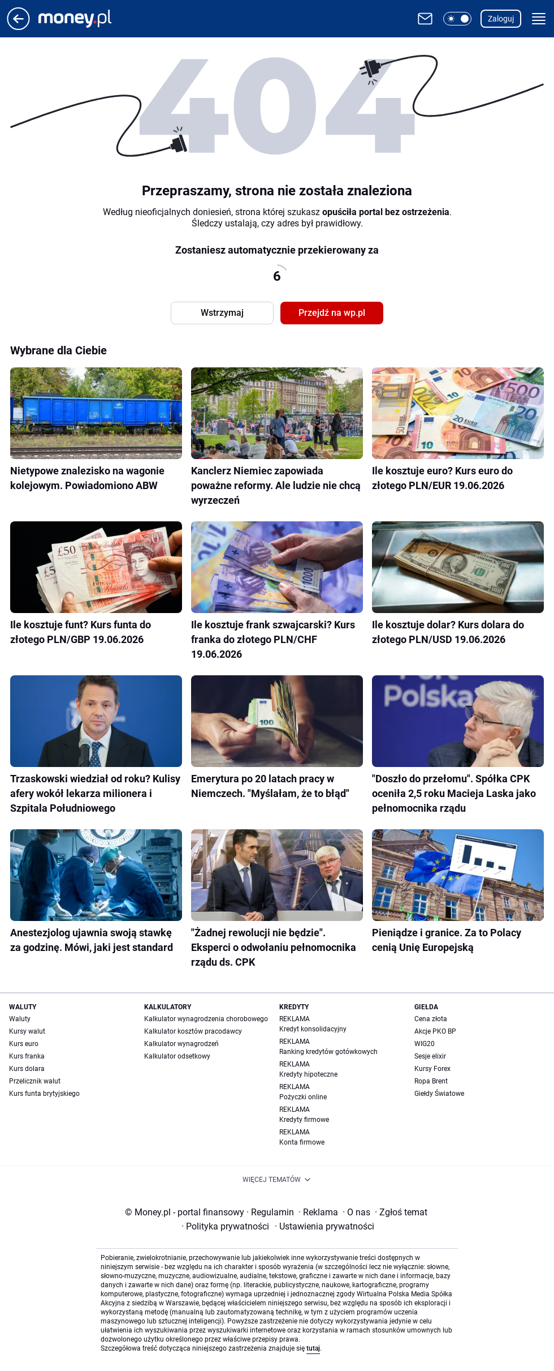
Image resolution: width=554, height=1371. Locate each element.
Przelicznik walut (34, 1081)
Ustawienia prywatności (324, 1226)
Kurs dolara (27, 1069)
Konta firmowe (301, 1142)
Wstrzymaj (222, 312)
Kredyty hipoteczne (308, 1074)
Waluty (20, 1019)
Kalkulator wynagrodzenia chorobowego (206, 1019)
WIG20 (424, 1044)
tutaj (313, 1348)
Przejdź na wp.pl (331, 312)
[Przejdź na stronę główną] (18, 27)
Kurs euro (23, 1044)
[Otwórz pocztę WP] (425, 19)
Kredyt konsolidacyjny (313, 1029)
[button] (457, 18)
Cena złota (430, 1019)
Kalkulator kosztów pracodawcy (193, 1031)
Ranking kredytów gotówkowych (328, 1052)
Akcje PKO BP (435, 1031)
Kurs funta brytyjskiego (44, 1094)
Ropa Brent (431, 1081)
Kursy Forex (432, 1069)
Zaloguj (501, 18)
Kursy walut (27, 1031)
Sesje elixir (430, 1056)
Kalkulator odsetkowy (177, 1056)
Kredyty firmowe (304, 1120)
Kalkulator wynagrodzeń (181, 1044)
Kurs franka (27, 1056)
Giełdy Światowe (439, 1094)
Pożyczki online (303, 1097)
